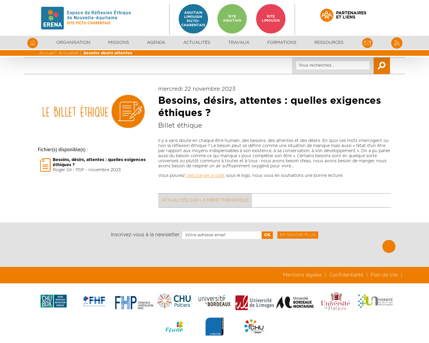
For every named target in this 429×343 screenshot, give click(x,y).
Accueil (46, 53)
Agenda (156, 43)
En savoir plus (298, 235)
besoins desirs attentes (107, 53)
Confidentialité (346, 275)
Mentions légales (302, 275)
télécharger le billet (205, 176)
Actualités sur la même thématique (205, 200)
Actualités (196, 43)
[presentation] (214, 253)
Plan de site (384, 275)
